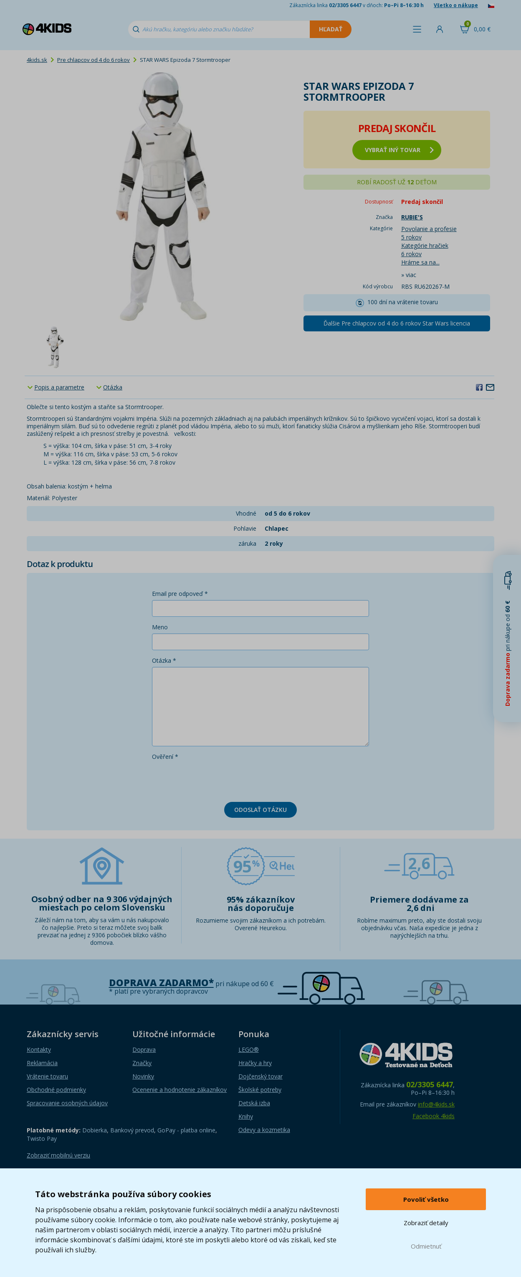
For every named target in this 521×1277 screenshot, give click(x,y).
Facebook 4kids (433, 1116)
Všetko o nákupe (456, 5)
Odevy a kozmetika (264, 1130)
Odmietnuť (426, 1246)
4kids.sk (37, 60)
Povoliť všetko (426, 1199)
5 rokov (411, 237)
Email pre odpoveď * (180, 594)
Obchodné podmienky (56, 1090)
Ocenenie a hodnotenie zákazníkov (179, 1090)
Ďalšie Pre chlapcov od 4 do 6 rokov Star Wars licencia (397, 323)
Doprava (144, 1049)
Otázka (112, 387)
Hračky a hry (255, 1063)
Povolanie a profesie (429, 229)
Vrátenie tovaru (47, 1076)
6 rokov (411, 254)
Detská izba (254, 1103)
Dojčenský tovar (260, 1076)
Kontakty (39, 1049)
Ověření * (165, 757)
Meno (160, 627)
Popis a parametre (59, 387)
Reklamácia (42, 1063)
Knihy (245, 1116)
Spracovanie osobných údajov (67, 1103)
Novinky (143, 1076)
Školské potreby (259, 1090)
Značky (142, 1063)
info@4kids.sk (436, 1104)
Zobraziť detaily (426, 1222)
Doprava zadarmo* (161, 982)
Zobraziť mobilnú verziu (58, 1155)
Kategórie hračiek (424, 245)
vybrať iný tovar (399, 150)
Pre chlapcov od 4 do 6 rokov (93, 60)
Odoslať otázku (260, 810)
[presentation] (215, 779)
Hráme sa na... (420, 262)
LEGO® (248, 1049)
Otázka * (164, 660)
